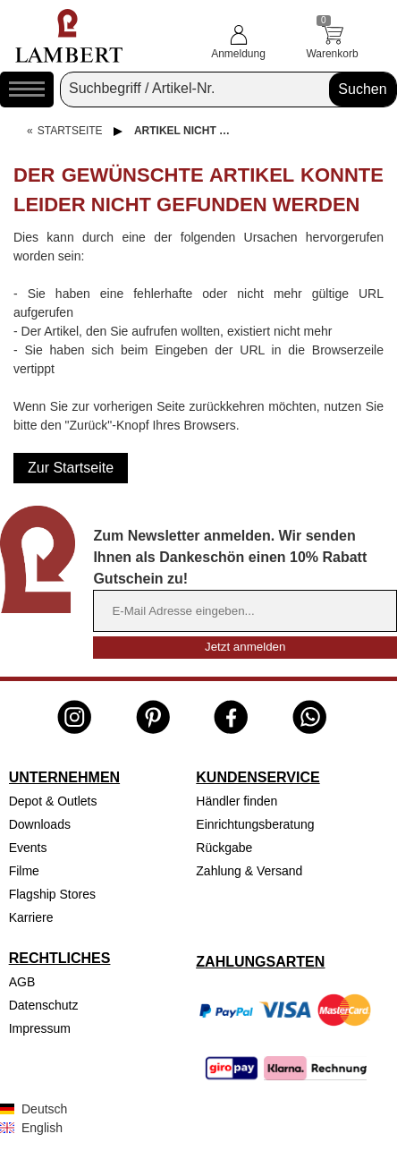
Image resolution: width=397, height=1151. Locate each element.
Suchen (362, 89)
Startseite (70, 130)
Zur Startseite (71, 467)
